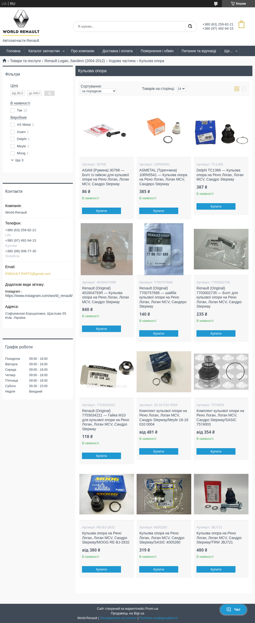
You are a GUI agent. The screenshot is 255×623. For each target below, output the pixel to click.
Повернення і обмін (157, 51)
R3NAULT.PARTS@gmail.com (28, 274)
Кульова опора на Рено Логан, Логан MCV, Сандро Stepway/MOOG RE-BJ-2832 (105, 537)
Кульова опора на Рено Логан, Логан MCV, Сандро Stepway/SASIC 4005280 (161, 537)
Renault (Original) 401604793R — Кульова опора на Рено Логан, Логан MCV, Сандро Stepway (105, 295)
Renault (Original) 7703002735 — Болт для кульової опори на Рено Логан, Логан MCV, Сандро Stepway (218, 297)
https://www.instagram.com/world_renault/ (39, 296)
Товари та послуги (25, 61)
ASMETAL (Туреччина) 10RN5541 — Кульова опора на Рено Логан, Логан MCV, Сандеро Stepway (163, 177)
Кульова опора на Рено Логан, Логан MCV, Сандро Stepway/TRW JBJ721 (218, 537)
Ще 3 (19, 160)
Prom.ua (151, 609)
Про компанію (82, 51)
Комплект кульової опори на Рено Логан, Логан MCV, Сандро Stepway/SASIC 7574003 (220, 418)
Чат (233, 609)
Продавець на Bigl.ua (127, 613)
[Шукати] (190, 26)
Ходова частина (122, 61)
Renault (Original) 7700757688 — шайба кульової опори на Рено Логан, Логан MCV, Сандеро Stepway (162, 297)
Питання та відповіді (199, 51)
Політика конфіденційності (158, 618)
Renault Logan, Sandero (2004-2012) (74, 61)
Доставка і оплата (118, 51)
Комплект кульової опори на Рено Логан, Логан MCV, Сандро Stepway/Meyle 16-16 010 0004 (163, 418)
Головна (13, 51)
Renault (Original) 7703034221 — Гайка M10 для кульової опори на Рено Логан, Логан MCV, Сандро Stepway (105, 420)
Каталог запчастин (44, 51)
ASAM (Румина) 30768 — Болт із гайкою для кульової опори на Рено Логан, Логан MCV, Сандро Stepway (105, 177)
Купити (101, 211)
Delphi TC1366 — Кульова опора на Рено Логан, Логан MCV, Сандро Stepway (219, 174)
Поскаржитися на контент (118, 618)
